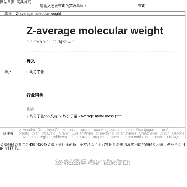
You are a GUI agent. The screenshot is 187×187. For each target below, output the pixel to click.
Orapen (113, 137)
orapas (98, 137)
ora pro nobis (132, 137)
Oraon (164, 133)
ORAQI (173, 137)
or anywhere (126, 133)
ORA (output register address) (43, 137)
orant (74, 130)
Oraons (178, 133)
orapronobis (154, 137)
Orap (74, 137)
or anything (104, 133)
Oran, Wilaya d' (43, 133)
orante (86, 130)
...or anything (82, 133)
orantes (128, 130)
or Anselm (27, 130)
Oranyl (64, 133)
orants (24, 133)
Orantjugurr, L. (147, 130)
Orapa (85, 137)
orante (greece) (106, 130)
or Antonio (170, 130)
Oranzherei (148, 133)
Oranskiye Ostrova (52, 130)
